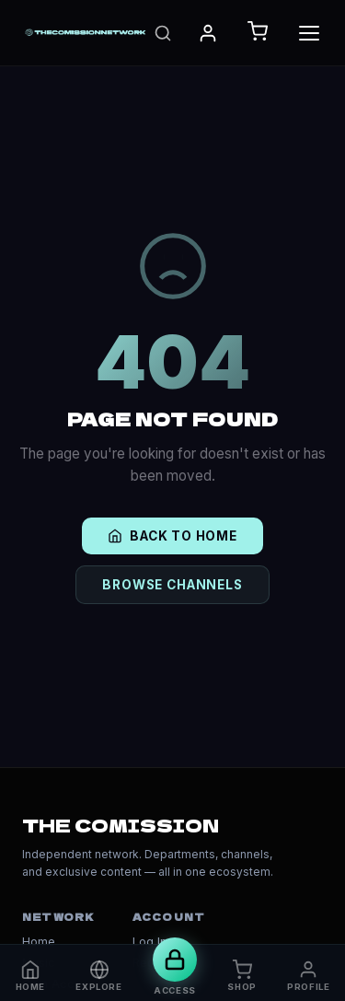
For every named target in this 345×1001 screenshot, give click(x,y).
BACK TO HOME (172, 536)
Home (38, 942)
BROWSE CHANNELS (172, 584)
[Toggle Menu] (309, 33)
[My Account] (208, 33)
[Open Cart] (257, 33)
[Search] (163, 33)
